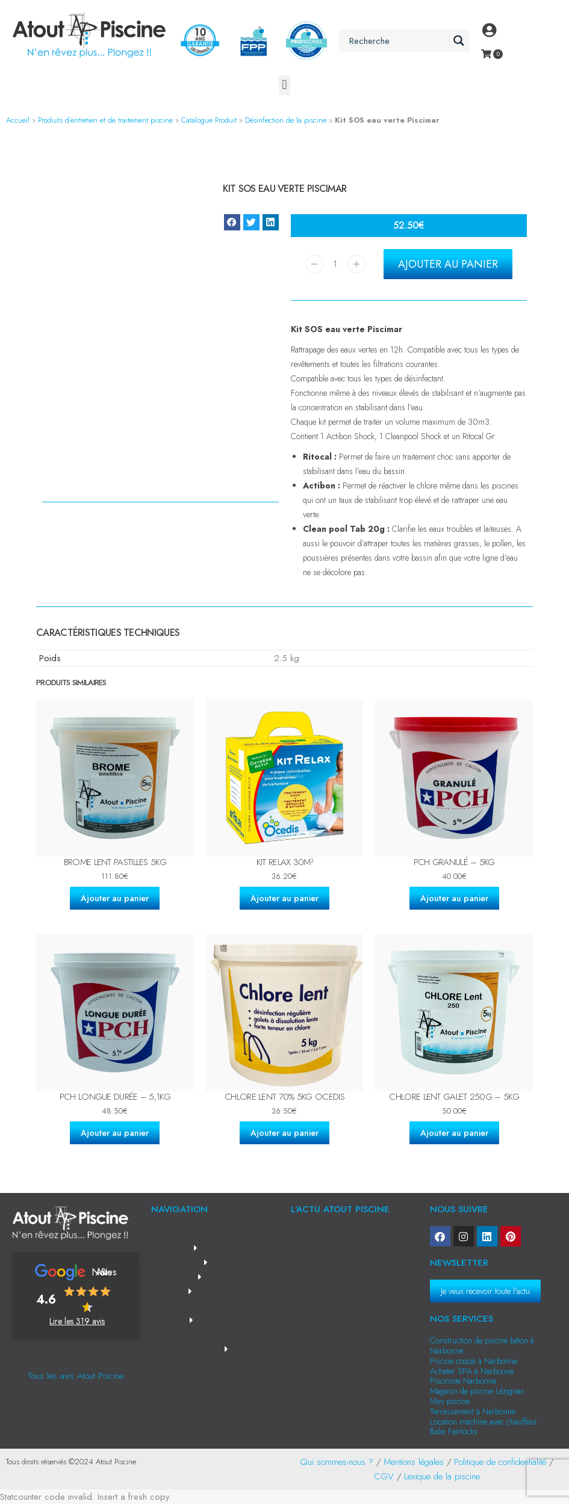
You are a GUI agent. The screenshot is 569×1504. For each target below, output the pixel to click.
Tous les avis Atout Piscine (75, 1375)
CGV (384, 1476)
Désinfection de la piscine (285, 120)
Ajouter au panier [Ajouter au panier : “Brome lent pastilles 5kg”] (115, 898)
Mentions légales (414, 1462)
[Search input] (397, 40)
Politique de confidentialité (500, 1462)
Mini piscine (450, 1401)
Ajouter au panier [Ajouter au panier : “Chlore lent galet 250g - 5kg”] (454, 1133)
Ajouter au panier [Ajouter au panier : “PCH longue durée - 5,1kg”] (115, 1133)
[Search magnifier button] (458, 40)
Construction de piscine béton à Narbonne (482, 1345)
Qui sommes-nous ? (336, 1462)
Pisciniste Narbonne (463, 1381)
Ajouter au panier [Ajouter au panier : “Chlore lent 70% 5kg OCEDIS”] (284, 1133)
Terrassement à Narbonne (472, 1411)
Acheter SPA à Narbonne (472, 1371)
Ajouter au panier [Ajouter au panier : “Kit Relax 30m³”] (284, 898)
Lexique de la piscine (442, 1476)
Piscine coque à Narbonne (473, 1361)
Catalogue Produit (209, 120)
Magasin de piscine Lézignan (477, 1391)
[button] (284, 85)
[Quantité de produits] (335, 264)
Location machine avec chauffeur (484, 1422)
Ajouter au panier (448, 264)
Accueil (18, 120)
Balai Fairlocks (453, 1431)
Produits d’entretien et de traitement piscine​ (105, 120)
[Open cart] (486, 53)
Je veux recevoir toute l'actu (485, 1291)
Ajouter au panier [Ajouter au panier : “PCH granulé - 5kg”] (454, 898)
